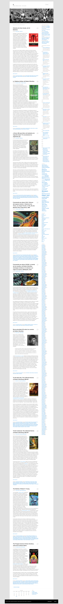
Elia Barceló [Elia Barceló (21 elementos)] (47, 177)
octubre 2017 (43, 341)
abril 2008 (43, 411)
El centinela (28, 255)
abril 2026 (43, 247)
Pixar (21, 538)
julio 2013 (43, 388)
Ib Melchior (32, 256)
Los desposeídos (22, 196)
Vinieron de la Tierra (24, 259)
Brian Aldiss (18, 581)
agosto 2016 (43, 354)
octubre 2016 (43, 352)
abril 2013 (43, 391)
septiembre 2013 (44, 386)
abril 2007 (43, 422)
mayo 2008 (43, 410)
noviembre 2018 (44, 329)
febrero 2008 (43, 413)
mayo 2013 (43, 390)
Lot (37, 582)
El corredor (31, 255)
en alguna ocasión (21, 492)
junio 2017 (43, 345)
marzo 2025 (43, 259)
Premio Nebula (17, 425)
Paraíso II (37, 196)
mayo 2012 (43, 401)
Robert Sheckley (32, 76)
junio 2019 (43, 323)
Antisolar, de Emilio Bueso (46, 102)
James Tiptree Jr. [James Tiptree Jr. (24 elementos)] (44, 185)
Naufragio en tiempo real (32, 196)
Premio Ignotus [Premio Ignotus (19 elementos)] (43, 199)
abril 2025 (43, 258)
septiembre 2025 (44, 254)
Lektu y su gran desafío (46, 130)
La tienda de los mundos (28, 582)
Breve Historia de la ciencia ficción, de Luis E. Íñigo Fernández (46, 88)
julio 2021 (43, 300)
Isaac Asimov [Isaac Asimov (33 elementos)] (44, 182)
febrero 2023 (43, 282)
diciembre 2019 (44, 317)
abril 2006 (43, 433)
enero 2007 (43, 425)
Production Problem (25, 538)
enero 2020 (43, 316)
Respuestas (18, 198)
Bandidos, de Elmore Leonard (46, 34)
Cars (16, 536)
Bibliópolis (26, 324)
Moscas (30, 424)
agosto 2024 (43, 266)
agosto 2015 (43, 365)
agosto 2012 (43, 398)
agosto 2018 (43, 332)
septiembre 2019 (44, 320)
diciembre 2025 (44, 251)
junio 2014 (43, 378)
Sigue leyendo (15, 73)
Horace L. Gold (25, 482)
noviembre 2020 (44, 307)
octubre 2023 (43, 275)
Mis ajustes (50, 601)
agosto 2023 (43, 277)
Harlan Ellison (26, 256)
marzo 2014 (43, 381)
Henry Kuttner (21, 482)
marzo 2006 (43, 434)
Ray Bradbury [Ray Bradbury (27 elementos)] (44, 200)
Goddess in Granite (17, 537)
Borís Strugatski (36, 75)
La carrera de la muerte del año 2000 (26, 257)
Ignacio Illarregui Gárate (23, 490)
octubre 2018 (43, 330)
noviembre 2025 (44, 252)
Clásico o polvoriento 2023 (26, 128)
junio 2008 (43, 409)
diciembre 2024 (44, 262)
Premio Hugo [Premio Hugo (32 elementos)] (44, 198)
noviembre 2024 (44, 263)
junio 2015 (43, 367)
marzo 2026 (43, 248)
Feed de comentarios (35, 593)
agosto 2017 (43, 343)
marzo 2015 (43, 370)
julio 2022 (43, 289)
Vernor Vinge (14, 198)
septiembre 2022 (44, 287)
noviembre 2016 (44, 351)
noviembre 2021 (44, 296)
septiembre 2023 (44, 276)
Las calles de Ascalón (34, 582)
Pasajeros (14, 425)
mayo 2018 (43, 335)
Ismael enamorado (21, 423)
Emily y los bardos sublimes (28, 536)
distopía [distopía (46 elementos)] (47, 176)
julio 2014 (43, 377)
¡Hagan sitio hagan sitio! (21, 426)
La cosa (33, 257)
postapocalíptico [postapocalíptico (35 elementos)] (45, 197)
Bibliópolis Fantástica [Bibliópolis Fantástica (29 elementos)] (46, 171)
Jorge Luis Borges (26, 423)
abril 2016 (43, 358)
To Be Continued (22, 461)
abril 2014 (43, 380)
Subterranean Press (31, 425)
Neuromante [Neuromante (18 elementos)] (43, 192)
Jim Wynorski (14, 257)
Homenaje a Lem (44, 224)
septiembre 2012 (44, 397)
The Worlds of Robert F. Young (21, 488)
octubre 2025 (43, 253)
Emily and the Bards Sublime (20, 536)
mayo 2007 (43, 421)
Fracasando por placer (19, 324)
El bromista (26, 581)
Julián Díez (21, 31)
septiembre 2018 (44, 331)
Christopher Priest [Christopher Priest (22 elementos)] (44, 173)
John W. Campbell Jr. (19, 257)
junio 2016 (43, 356)
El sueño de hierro (32, 481)
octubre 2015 (43, 363)
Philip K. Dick (14, 197)
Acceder (33, 591)
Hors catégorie (44, 225)
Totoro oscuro (45, 116)
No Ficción (43, 231)
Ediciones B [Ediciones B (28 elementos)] (44, 177)
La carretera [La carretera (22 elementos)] (43, 187)
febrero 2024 (43, 271)
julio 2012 (43, 399)
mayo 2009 (43, 404)
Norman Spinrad (33, 482)
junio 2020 (43, 312)
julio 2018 (43, 333)
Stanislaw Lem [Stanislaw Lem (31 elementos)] (44, 205)
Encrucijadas (43, 219)
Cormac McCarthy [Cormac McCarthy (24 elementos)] (44, 174)
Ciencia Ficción (18, 75)
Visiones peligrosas (15, 426)
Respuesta (16, 260)
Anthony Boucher (27, 481)
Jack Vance (28, 482)
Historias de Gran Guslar (23, 76)
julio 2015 (43, 366)
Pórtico (17, 197)
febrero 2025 (43, 260)
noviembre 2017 (44, 340)
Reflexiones (43, 236)
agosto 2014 (43, 376)
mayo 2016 (43, 357)
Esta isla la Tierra (17, 256)
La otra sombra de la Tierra (19, 424)
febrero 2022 (43, 293)
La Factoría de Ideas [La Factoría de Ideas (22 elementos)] (44, 188)
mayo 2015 (43, 368)
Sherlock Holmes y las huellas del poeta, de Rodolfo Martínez (46, 157)
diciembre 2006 (44, 426)
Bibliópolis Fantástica (30, 324)
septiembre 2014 (44, 375)
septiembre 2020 (44, 309)
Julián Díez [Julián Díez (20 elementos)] (48, 185)
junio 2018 (43, 334)
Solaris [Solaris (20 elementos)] (45, 203)
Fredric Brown (34, 536)
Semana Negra (27, 325)
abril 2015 (43, 369)
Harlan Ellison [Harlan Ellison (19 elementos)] (43, 181)
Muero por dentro (26, 196)
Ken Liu (21, 537)
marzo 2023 (43, 281)
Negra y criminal (44, 230)
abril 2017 (43, 347)
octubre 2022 (43, 286)
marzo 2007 (43, 423)
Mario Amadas (22, 332)
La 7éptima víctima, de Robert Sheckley (23, 81)
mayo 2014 (43, 379)
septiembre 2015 (44, 364)
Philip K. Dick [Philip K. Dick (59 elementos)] (45, 195)
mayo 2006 (43, 432)
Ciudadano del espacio (30, 291)
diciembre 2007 (44, 415)
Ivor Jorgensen (36, 256)
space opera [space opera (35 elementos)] (44, 204)
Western (43, 241)
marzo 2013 (43, 392)
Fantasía (43, 220)
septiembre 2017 (44, 342)
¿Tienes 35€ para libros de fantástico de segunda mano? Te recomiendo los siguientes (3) (24, 135)
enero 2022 (43, 294)
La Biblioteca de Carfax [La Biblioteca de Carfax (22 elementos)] (45, 186)
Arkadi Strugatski (27, 75)
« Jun (16, 596)
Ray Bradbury (29, 538)
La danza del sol (31, 423)
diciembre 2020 (44, 306)
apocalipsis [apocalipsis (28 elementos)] (48, 167)
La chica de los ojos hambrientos (26, 537)
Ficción (43, 221)
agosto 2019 (43, 321)
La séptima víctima (33, 537)
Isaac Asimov (18, 582)
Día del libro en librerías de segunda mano (25, 195)
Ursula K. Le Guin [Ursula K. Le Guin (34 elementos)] (45, 208)
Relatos (21, 75)
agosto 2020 (43, 310)
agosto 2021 (43, 299)
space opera (34, 483)
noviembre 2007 (44, 416)
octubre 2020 (43, 308)
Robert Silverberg (25, 197)
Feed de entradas (34, 592)
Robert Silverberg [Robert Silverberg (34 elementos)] (45, 202)
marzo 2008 (43, 412)
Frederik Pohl (17, 423)
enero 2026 (43, 250)
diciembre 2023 (44, 273)
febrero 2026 (43, 249)
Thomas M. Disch (30, 197)
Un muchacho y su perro (19, 259)
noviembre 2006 (44, 427)
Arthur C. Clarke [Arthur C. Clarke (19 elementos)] (44, 168)
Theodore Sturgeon (27, 539)
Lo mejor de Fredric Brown (16, 196)
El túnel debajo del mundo (31, 581)
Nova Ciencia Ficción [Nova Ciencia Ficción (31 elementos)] (46, 193)
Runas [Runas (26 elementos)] (43, 203)
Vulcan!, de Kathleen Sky (46, 47)
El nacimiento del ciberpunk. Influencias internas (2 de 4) (46, 53)
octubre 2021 (43, 297)
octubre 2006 (43, 428)
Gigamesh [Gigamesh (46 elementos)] (47, 179)
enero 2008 (43, 414)
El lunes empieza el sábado (16, 76)
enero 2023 (43, 283)
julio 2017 (43, 344)
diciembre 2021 (44, 295)
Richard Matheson (17, 483)
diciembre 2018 (44, 328)
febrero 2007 (43, 424)
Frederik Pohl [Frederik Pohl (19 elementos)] (48, 178)
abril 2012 (43, 402)
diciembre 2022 (44, 284)
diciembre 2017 (44, 339)
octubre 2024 (43, 264)
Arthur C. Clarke (20, 255)
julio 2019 (43, 322)
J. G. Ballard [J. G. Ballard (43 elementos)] (45, 183)
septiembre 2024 (44, 265)
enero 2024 (43, 272)
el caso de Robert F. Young (26, 510)
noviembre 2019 (44, 318)
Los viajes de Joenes (18, 325)
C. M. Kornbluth (23, 581)
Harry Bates (29, 256)
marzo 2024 (43, 270)
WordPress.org (34, 594)
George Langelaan (22, 256)
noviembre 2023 (44, 274)
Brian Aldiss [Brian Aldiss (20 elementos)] (43, 172)
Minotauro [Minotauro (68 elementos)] (45, 191)
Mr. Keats (19, 538)
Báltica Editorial (32, 75)
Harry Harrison (15, 582)
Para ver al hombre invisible (34, 424)
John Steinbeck (22, 582)
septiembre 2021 (44, 298)
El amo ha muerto (25, 255)
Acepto (55, 601)
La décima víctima (32, 128)
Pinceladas (43, 233)
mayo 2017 (43, 346)
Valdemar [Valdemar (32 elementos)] (43, 209)
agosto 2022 (43, 288)
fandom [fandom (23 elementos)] (43, 178)
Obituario (43, 232)
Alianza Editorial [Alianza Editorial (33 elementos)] (45, 166)
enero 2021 (43, 305)
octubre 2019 (43, 319)
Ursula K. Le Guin (36, 197)
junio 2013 (43, 389)
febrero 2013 (43, 393)
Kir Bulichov (28, 76)
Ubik (33, 197)
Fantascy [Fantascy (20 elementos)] (45, 178)
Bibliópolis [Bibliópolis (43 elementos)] (44, 169)
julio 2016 (43, 355)
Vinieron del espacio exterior (31, 259)
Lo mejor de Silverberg (25, 424)
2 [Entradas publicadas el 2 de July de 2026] (21, 592)
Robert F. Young (22, 483)
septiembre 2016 (44, 353)
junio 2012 (43, 400)
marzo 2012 (43, 403)
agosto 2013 (43, 387)
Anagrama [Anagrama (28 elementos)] (43, 167)
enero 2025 (43, 261)
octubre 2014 (43, 374)
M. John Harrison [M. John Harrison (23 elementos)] (44, 189)
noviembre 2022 (44, 285)
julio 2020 (43, 311)
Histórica (43, 223)
